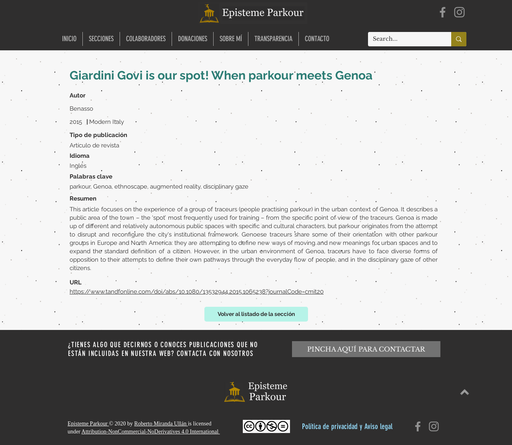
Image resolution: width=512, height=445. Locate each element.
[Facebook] (443, 12)
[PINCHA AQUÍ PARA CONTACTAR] (366, 349)
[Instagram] (459, 12)
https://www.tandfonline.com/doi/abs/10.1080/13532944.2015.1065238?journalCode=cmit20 (197, 291)
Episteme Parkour (88, 424)
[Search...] (403, 39)
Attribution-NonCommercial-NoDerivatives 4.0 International (151, 432)
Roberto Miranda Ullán (161, 424)
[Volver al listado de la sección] (256, 314)
